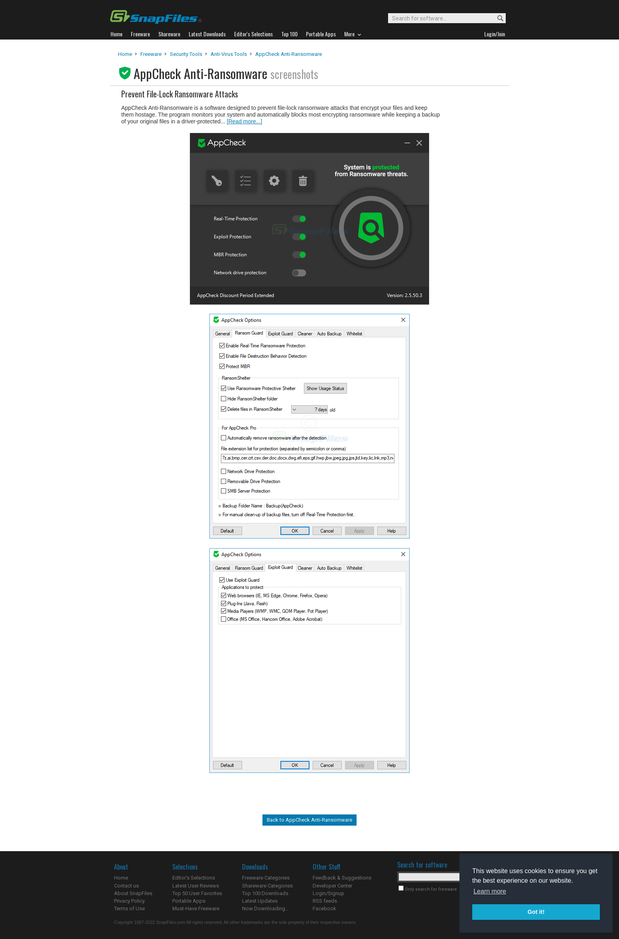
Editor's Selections (193, 878)
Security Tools (186, 54)
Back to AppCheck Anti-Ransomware (309, 820)
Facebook (324, 908)
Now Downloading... (265, 908)
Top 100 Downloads (265, 893)
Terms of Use (129, 908)
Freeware (151, 54)
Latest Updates (260, 901)
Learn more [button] (489, 891)
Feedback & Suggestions (342, 878)
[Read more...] (244, 121)
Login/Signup (328, 893)
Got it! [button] (536, 912)
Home (125, 54)
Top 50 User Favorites (197, 893)
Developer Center (332, 886)
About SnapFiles (133, 893)
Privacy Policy (129, 901)
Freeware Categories (266, 878)
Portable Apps (188, 901)
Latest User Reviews (195, 886)
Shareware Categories (267, 886)
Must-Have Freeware (195, 908)
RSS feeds (325, 901)
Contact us (126, 886)
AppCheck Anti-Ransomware (288, 54)
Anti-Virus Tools (229, 54)
